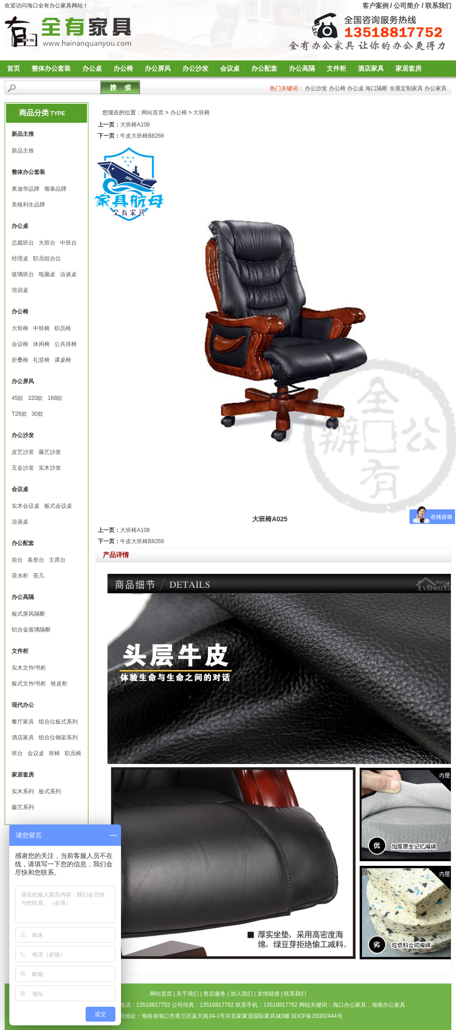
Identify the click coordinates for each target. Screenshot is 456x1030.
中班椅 (41, 328)
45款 (17, 398)
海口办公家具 (349, 1005)
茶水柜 (20, 575)
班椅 (54, 753)
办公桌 (92, 68)
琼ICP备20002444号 (316, 1016)
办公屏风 (158, 68)
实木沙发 (50, 468)
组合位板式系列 (58, 721)
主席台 (57, 560)
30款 (37, 414)
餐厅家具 (23, 721)
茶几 (38, 575)
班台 (17, 753)
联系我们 (438, 5)
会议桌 (230, 68)
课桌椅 (62, 360)
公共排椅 (65, 344)
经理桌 (20, 258)
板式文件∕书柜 (29, 683)
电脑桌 (47, 274)
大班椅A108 (135, 124)
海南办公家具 (388, 1005)
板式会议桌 (58, 506)
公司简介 (407, 5)
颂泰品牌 (55, 189)
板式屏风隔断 (28, 614)
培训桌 (20, 290)
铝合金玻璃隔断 (31, 629)
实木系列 (23, 791)
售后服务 (214, 993)
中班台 (68, 242)
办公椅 (123, 68)
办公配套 (264, 68)
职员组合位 (47, 258)
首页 (13, 68)
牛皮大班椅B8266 (142, 136)
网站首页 (152, 112)
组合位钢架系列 (58, 737)
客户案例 (375, 5)
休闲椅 (41, 344)
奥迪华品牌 (26, 189)
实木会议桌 (26, 506)
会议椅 (20, 344)
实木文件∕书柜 (29, 668)
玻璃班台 (23, 274)
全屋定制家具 (406, 88)
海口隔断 (376, 88)
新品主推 (23, 150)
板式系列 (50, 791)
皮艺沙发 (23, 452)
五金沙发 (23, 468)
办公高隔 (302, 68)
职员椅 (62, 328)
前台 (17, 560)
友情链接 (268, 993)
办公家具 (435, 88)
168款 (54, 398)
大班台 (47, 242)
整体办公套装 (51, 68)
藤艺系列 (23, 807)
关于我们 (187, 993)
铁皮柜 (59, 683)
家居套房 (409, 68)
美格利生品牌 (28, 204)
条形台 (35, 560)
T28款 (19, 414)
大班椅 (20, 328)
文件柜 (336, 68)
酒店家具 (371, 68)
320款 (35, 398)
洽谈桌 (68, 274)
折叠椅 (20, 360)
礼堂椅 (41, 360)
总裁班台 (23, 242)
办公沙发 (195, 68)
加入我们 (241, 993)
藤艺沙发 (50, 452)
